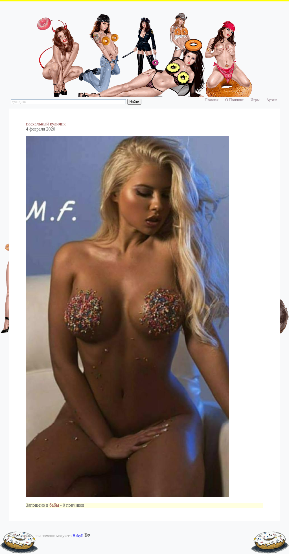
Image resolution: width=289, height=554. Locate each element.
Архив (271, 100)
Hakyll (78, 536)
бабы (54, 505)
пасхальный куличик (46, 124)
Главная (211, 100)
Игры (255, 100)
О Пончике (234, 100)
